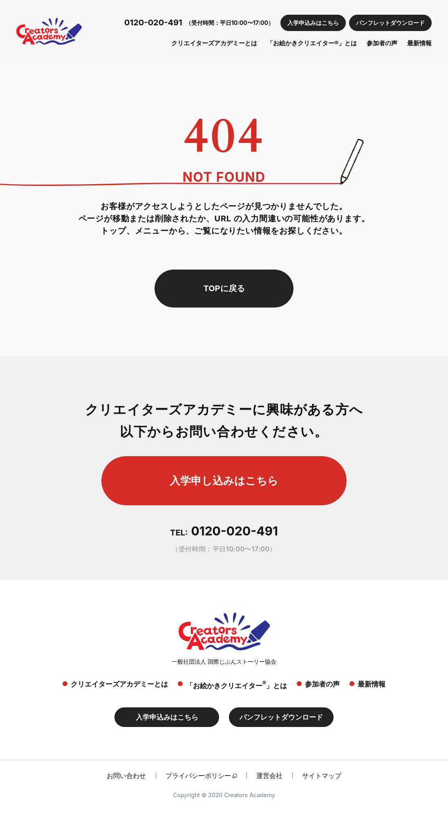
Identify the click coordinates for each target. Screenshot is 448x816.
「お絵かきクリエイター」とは (236, 685)
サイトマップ (321, 775)
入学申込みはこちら (313, 22)
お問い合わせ (126, 775)
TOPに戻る (223, 288)
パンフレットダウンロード (390, 22)
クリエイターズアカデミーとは (214, 43)
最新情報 (419, 43)
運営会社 (269, 775)
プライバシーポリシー (198, 775)
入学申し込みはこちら (224, 480)
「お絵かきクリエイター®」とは (312, 43)
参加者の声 (382, 43)
